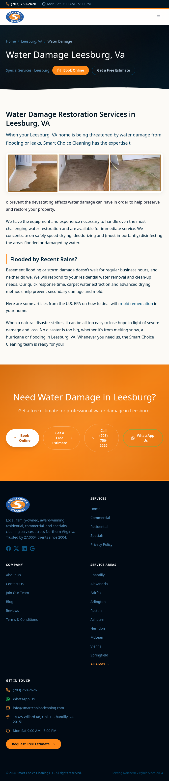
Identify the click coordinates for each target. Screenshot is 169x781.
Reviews (12, 610)
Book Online (70, 70)
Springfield (99, 655)
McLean (96, 637)
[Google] (32, 548)
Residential (99, 526)
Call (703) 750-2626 (100, 438)
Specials (97, 535)
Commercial (100, 517)
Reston (96, 610)
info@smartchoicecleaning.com (38, 707)
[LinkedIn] (24, 548)
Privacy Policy (101, 544)
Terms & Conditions (22, 619)
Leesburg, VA (31, 41)
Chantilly (97, 575)
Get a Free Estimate (113, 70)
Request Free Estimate (33, 744)
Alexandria (99, 583)
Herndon (97, 628)
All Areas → (99, 664)
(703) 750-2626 (21, 3)
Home (11, 41)
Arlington (98, 601)
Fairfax (96, 592)
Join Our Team (17, 592)
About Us (13, 575)
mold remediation (136, 303)
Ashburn (97, 619)
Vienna (96, 646)
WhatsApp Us (142, 438)
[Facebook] (8, 548)
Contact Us (15, 583)
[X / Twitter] (16, 548)
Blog (9, 601)
